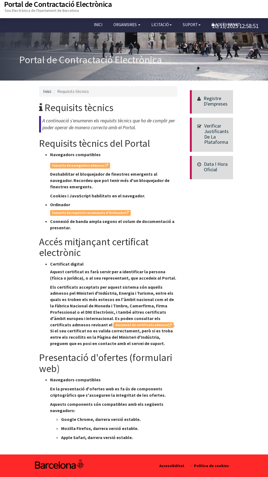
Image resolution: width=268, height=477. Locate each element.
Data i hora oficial (216, 167)
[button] (127, 24)
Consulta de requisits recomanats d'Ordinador (90, 213)
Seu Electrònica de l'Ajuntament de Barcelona (42, 10)
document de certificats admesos (143, 325)
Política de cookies (211, 465)
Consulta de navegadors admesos (80, 165)
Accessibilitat (171, 465)
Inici (98, 24)
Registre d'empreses (216, 101)
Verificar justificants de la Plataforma (216, 134)
